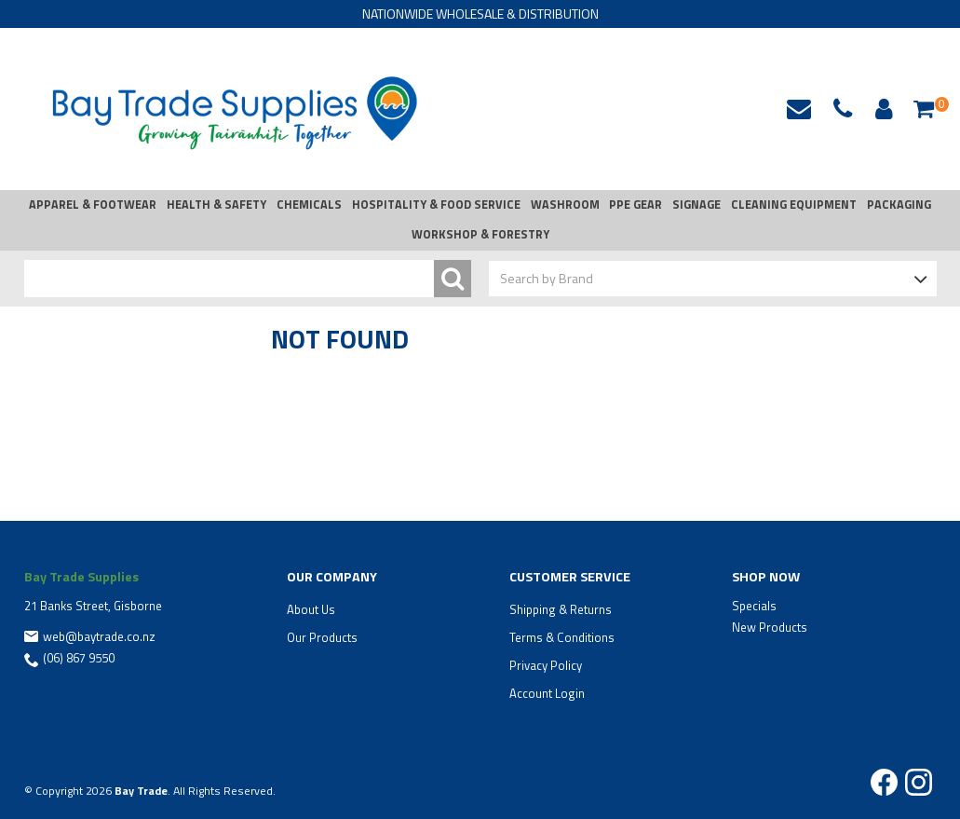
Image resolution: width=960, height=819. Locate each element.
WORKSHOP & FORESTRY (480, 234)
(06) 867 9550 (79, 657)
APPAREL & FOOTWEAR (92, 204)
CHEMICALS (309, 204)
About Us (311, 609)
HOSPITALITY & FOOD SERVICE (436, 204)
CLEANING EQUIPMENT (794, 204)
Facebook (884, 782)
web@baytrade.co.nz (799, 109)
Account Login (547, 693)
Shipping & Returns (560, 609)
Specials (754, 605)
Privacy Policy (545, 665)
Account (881, 109)
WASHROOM (565, 204)
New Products (769, 627)
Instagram (918, 782)
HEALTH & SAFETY (216, 204)
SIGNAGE (696, 204)
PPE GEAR (635, 204)
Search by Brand (546, 278)
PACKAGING (899, 204)
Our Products (322, 637)
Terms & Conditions (562, 637)
